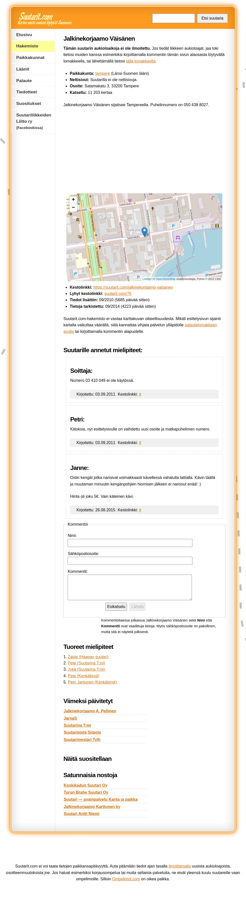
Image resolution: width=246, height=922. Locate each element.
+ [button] (73, 200)
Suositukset (28, 103)
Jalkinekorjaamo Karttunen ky (92, 807)
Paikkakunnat (30, 57)
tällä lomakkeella (140, 61)
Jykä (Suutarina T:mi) (86, 669)
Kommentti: (78, 571)
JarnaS (70, 718)
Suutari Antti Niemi (81, 814)
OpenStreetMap (166, 278)
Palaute (24, 80)
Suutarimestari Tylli (82, 739)
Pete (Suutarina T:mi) (86, 663)
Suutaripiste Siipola (82, 732)
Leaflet (147, 278)
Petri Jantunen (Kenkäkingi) (92, 682)
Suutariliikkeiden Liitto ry (33, 121)
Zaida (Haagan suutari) (88, 657)
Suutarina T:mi (77, 725)
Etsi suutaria (212, 18)
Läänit (22, 69)
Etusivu (24, 34)
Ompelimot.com (126, 879)
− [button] (73, 208)
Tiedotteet (26, 91)
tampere (102, 73)
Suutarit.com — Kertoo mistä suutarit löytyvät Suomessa (45, 19)
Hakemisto (27, 45)
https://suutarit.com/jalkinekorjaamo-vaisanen (133, 287)
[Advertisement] (144, 149)
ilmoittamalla (180, 866)
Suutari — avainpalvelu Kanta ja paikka (101, 799)
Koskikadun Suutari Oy (85, 785)
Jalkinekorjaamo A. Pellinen (90, 711)
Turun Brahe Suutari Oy (86, 792)
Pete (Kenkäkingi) (83, 676)
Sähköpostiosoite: (83, 553)
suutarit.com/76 (118, 293)
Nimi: (72, 535)
